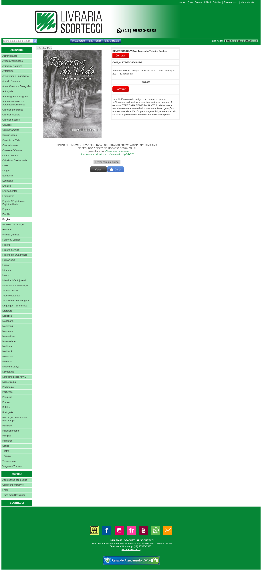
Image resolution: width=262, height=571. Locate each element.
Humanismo (8, 260)
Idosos (5, 275)
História (6, 244)
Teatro (5, 451)
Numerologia (9, 382)
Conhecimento (10, 145)
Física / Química (10, 234)
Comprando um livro (13, 484)
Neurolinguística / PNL (14, 376)
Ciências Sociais (11, 119)
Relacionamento (10, 430)
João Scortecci (10, 290)
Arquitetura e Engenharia (15, 76)
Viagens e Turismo (12, 466)
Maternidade (8, 341)
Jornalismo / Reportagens (15, 300)
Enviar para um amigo (106, 162)
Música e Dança (10, 366)
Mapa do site (247, 2)
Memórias (7, 356)
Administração (9, 55)
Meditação (7, 351)
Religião (6, 435)
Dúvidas (217, 2)
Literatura (7, 310)
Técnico (6, 456)
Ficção (6, 219)
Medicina (7, 346)
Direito (5, 165)
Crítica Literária (10, 155)
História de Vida (10, 250)
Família (6, 214)
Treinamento (9, 461)
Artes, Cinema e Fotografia (16, 86)
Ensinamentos (9, 191)
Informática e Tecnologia (15, 285)
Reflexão (7, 425)
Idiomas (6, 270)
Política (6, 407)
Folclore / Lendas (11, 239)
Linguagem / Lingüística (14, 305)
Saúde (5, 445)
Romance (7, 440)
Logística (7, 315)
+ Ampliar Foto (44, 48)
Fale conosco (231, 2)
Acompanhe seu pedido (14, 480)
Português (7, 412)
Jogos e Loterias (11, 295)
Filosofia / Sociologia (13, 224)
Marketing (7, 326)
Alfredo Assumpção (12, 61)
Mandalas (7, 331)
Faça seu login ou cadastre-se (241, 41)
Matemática (8, 336)
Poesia (6, 402)
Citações (7, 124)
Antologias (7, 71)
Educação (7, 180)
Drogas (6, 170)
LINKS (207, 2)
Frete (5, 490)
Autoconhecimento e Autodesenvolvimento (13, 103)
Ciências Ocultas (11, 114)
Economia (7, 175)
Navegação (8, 371)
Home (182, 2)
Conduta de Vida (11, 140)
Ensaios (6, 185)
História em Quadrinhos (14, 254)
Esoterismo (8, 196)
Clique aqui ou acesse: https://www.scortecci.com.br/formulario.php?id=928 (107, 153)
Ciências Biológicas (12, 109)
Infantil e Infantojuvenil (14, 280)
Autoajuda (7, 91)
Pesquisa (7, 397)
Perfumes (7, 392)
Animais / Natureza (12, 66)
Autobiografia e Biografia (15, 96)
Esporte (6, 209)
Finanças (7, 229)
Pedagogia (8, 387)
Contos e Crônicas (12, 150)
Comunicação (9, 135)
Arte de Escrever (11, 81)
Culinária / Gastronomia (14, 160)
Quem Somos (195, 2)
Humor (5, 265)
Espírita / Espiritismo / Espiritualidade (13, 203)
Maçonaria (7, 321)
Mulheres (7, 361)
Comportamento (10, 130)
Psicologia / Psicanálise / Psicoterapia (15, 419)
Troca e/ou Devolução (13, 495)
